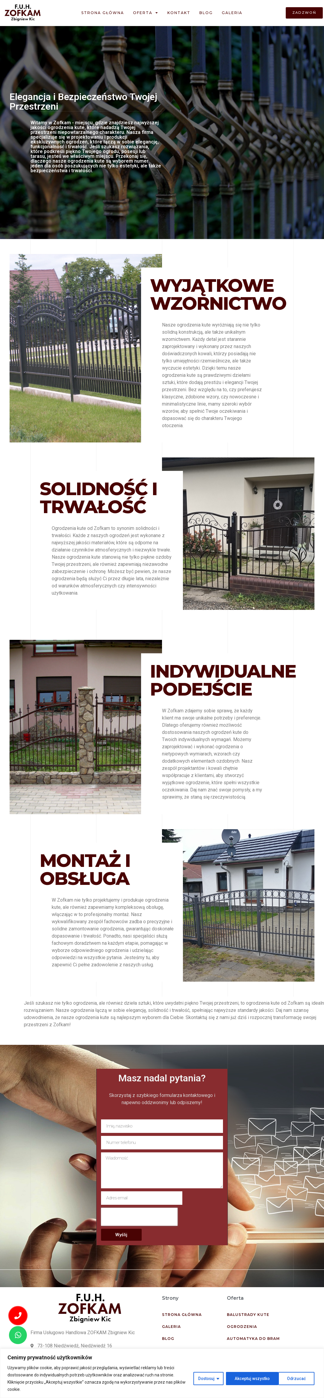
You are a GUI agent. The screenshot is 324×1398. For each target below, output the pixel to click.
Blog (206, 12)
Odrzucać (242, 1378)
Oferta (145, 13)
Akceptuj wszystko (290, 1378)
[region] (162, 1373)
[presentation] (139, 1217)
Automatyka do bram (253, 1338)
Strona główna (102, 12)
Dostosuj (204, 1378)
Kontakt (178, 12)
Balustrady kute (248, 1314)
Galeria (232, 12)
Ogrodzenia (242, 1326)
